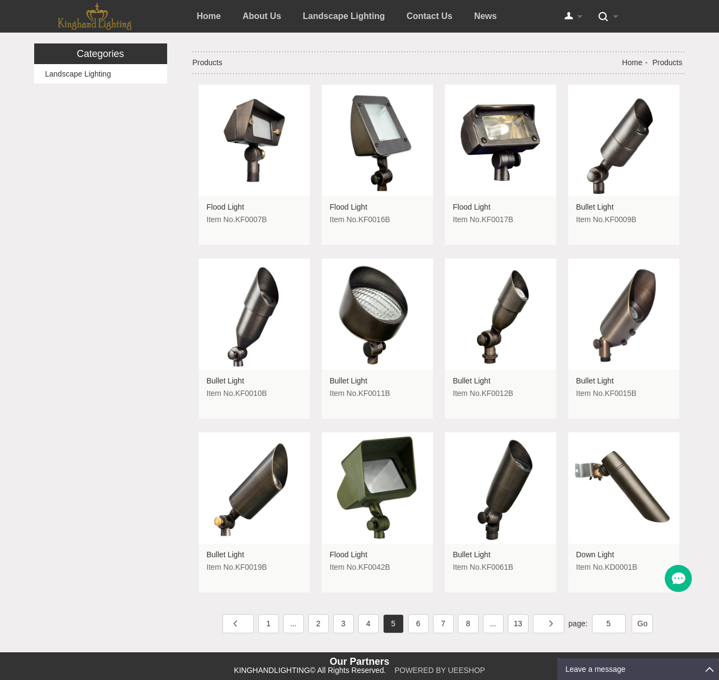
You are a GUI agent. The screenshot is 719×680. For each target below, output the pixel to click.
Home (209, 16)
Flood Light (225, 207)
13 (518, 623)
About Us (262, 16)
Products (667, 62)
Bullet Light (595, 207)
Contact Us (429, 16)
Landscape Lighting (344, 16)
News (485, 16)
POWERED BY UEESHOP (440, 670)
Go (643, 623)
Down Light (595, 554)
